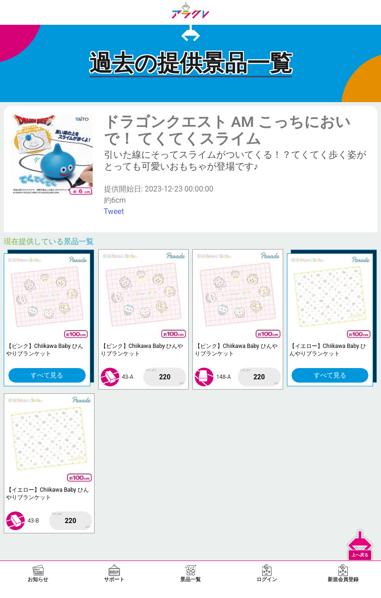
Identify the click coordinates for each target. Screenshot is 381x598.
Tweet (114, 211)
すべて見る (46, 375)
